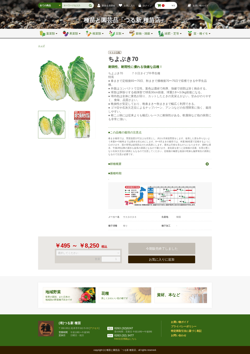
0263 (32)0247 (123, 328)
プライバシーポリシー (183, 326)
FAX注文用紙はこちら (125, 339)
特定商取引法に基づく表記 (186, 331)
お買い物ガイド (180, 322)
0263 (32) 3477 (124, 335)
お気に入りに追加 (161, 259)
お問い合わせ (178, 335)
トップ (41, 46)
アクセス (94, 328)
